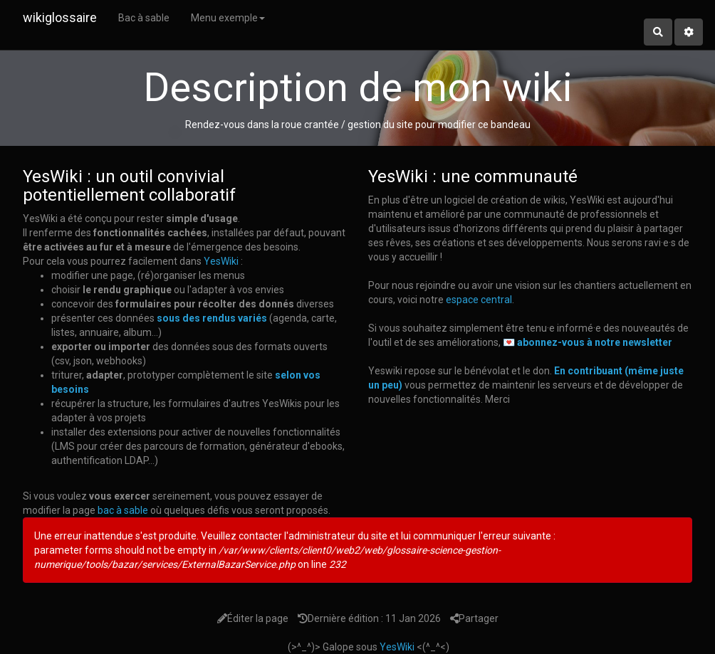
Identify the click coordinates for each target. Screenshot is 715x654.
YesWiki (221, 261)
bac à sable (123, 510)
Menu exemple (228, 17)
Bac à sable (143, 17)
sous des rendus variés (212, 318)
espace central (479, 299)
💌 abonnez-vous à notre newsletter (587, 342)
